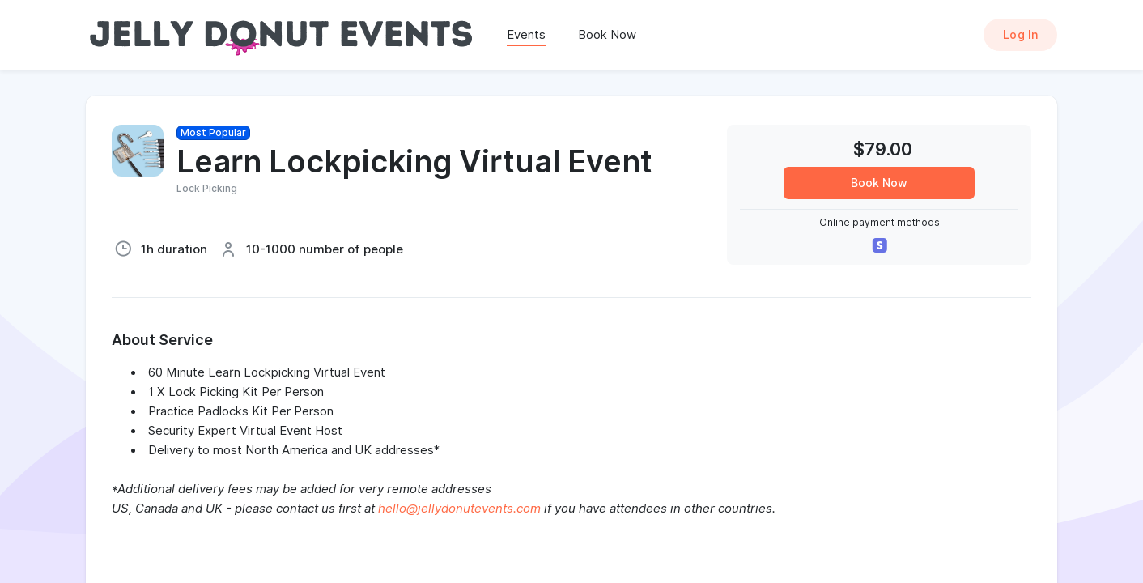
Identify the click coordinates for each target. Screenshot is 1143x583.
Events (526, 35)
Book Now (607, 35)
